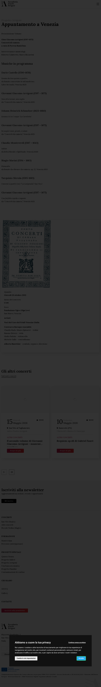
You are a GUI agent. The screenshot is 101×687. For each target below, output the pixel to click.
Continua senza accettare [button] (77, 642)
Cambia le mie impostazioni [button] (26, 658)
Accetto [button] (81, 658)
